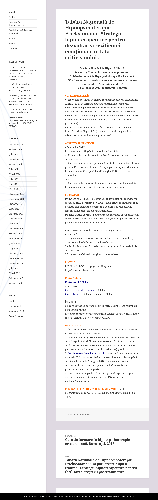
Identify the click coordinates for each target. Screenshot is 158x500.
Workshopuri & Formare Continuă (20, 31)
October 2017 (15, 233)
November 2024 (16, 159)
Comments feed (16, 311)
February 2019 (16, 213)
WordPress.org (16, 316)
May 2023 (13, 189)
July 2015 (13, 268)
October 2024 (15, 164)
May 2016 (13, 248)
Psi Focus (86, 414)
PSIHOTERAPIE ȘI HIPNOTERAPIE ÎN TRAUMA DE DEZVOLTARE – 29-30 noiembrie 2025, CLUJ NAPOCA (22, 73)
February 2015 (16, 278)
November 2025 (16, 144)
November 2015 (16, 263)
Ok (133, 496)
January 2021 (15, 204)
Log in (12, 301)
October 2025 (15, 149)
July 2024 (13, 169)
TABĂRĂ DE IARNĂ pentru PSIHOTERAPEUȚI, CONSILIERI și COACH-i (21, 87)
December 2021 (16, 199)
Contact (12, 43)
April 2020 (14, 208)
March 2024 (14, 174)
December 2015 (16, 258)
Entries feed (15, 306)
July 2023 (13, 179)
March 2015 (14, 273)
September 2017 (17, 238)
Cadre (12, 17)
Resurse (13, 48)
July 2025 (13, 154)
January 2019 (15, 218)
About (12, 12)
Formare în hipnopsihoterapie (18, 23)
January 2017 (15, 243)
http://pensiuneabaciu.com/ (80, 270)
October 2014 (15, 283)
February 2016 (16, 253)
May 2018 (13, 223)
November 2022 (16, 194)
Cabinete (13, 38)
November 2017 (16, 228)
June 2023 (14, 184)
